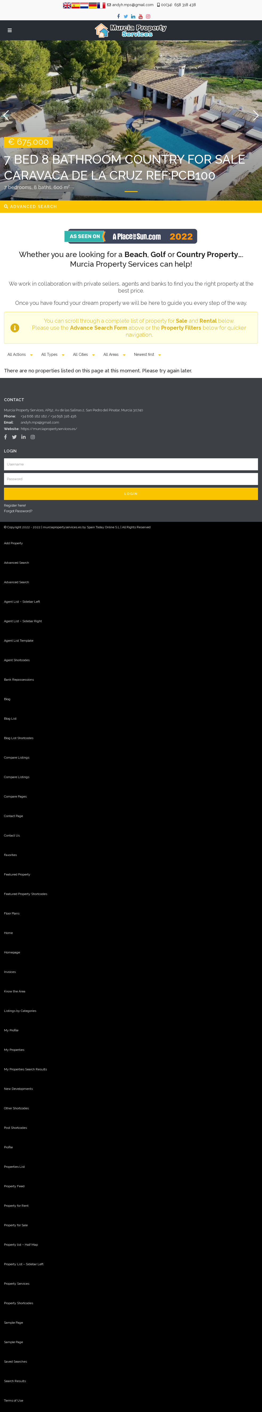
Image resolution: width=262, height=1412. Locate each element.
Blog (7, 699)
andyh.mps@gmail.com (40, 422)
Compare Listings (16, 757)
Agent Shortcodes (17, 660)
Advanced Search (16, 563)
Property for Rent (16, 1206)
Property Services (16, 1283)
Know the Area (14, 991)
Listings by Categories (20, 1011)
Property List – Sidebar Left (23, 1264)
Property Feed (14, 1186)
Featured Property (17, 874)
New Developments (18, 1089)
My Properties (14, 1050)
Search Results (15, 1381)
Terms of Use (13, 1400)
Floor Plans (11, 913)
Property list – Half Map (21, 1245)
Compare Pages (15, 796)
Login (131, 494)
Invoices (10, 972)
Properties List (14, 1167)
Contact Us (12, 835)
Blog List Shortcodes (18, 738)
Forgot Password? (18, 511)
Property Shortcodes (18, 1303)
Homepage (12, 952)
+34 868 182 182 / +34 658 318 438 (48, 416)
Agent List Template (18, 640)
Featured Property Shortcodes (25, 894)
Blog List (10, 718)
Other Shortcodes (16, 1108)
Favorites (10, 855)
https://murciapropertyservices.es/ (49, 429)
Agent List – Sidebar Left (22, 602)
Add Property (13, 543)
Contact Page (13, 816)
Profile (8, 1147)
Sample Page (13, 1322)
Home (8, 933)
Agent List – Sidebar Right (23, 621)
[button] (6, 120)
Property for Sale (16, 1225)
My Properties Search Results (25, 1069)
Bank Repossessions (19, 679)
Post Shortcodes (15, 1128)
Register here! (15, 505)
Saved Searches (15, 1361)
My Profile (11, 1030)
